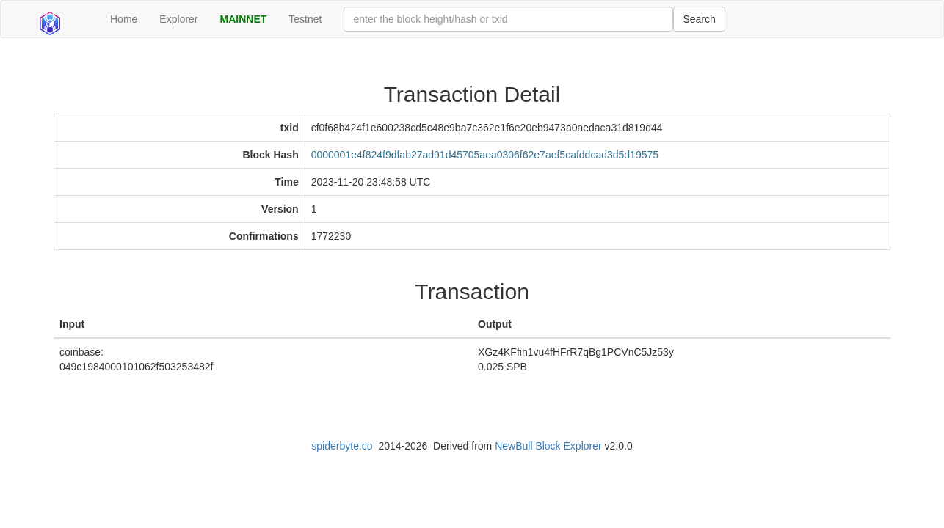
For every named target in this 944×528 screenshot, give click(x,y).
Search (699, 19)
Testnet (305, 19)
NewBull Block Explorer (548, 446)
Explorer (178, 19)
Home (123, 19)
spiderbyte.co (341, 446)
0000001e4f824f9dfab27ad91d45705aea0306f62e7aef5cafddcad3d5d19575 (484, 155)
